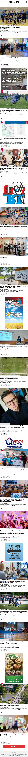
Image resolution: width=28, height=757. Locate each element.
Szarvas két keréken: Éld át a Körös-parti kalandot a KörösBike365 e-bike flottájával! (13, 287)
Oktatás (9, 166)
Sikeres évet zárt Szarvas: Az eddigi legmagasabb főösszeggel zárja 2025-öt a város (12, 582)
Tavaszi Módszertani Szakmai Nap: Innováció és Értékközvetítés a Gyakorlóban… (12, 735)
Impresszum (14, 754)
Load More (14, 746)
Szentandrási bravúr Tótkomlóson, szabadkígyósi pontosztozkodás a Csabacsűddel (12, 377)
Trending (2, 39)
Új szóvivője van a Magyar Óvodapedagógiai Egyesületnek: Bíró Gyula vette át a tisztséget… (12, 426)
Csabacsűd (12, 375)
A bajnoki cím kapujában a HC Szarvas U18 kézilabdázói (10, 28)
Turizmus (9, 284)
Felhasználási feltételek (5, 754)
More (17, 32)
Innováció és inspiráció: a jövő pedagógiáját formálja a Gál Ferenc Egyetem (13, 347)
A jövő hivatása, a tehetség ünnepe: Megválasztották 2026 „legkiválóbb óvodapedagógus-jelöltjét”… (13, 169)
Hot (2, 562)
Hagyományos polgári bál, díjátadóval (10, 58)
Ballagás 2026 (3, 257)
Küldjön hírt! (17, 755)
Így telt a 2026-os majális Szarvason (9, 705)
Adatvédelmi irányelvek (22, 754)
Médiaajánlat (11, 755)
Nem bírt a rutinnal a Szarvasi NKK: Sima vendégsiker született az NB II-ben (13, 227)
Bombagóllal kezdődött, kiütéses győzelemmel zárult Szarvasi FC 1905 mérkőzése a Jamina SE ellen (13, 612)
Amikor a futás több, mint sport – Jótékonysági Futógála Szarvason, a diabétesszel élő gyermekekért (13, 469)
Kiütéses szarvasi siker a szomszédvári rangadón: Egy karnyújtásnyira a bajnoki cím (13, 111)
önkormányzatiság (5, 579)
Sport (8, 25)
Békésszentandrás (5, 375)
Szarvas (12, 25)
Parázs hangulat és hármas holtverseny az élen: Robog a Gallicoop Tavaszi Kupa (12, 642)
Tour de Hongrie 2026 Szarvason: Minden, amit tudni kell (13, 138)
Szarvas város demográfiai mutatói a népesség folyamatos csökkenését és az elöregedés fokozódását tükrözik (12, 500)
